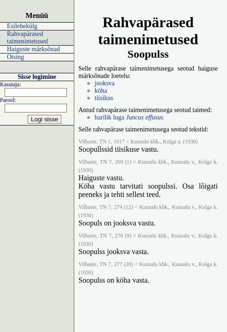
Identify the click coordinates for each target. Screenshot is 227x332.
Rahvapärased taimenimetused (27, 37)
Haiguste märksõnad (33, 49)
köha (101, 90)
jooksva (105, 83)
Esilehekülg (22, 26)
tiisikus (104, 98)
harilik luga (129, 117)
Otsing (15, 56)
